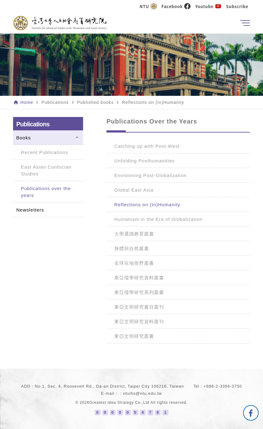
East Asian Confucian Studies (46, 170)
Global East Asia (133, 190)
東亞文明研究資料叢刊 (139, 321)
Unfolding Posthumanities (144, 160)
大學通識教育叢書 (134, 233)
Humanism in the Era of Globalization (158, 219)
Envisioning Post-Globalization (150, 175)
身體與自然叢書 (131, 248)
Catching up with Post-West (147, 146)
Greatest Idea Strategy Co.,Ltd (119, 402)
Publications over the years (46, 192)
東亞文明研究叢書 (134, 336)
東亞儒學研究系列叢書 (139, 292)
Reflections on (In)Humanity (147, 204)
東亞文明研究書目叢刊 (139, 307)
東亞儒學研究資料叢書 (139, 277)
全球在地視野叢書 (134, 263)
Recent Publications (44, 152)
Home (26, 102)
